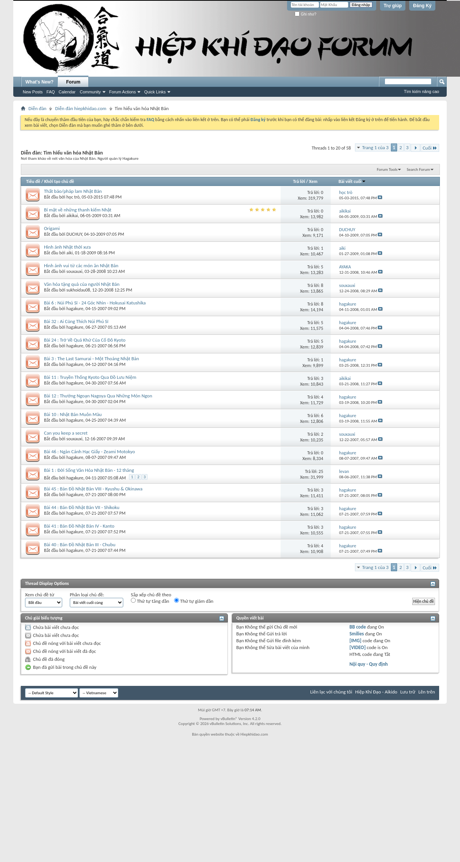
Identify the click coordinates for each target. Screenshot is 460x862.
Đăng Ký (422, 5)
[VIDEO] (357, 647)
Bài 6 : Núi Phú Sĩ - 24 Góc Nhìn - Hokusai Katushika (95, 303)
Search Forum (418, 169)
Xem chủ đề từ (39, 594)
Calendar (67, 92)
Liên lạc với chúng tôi (331, 692)
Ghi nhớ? (305, 14)
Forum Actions (122, 92)
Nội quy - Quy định (368, 664)
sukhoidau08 (78, 290)
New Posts (33, 92)
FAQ (51, 92)
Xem (313, 181)
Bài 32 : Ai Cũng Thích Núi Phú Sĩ (76, 321)
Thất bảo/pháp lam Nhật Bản (73, 191)
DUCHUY (74, 234)
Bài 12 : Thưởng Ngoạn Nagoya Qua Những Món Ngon (98, 396)
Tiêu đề (33, 181)
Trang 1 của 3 (375, 147)
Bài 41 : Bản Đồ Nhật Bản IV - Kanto (79, 526)
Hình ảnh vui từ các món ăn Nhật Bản (81, 265)
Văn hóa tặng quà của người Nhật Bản (81, 284)
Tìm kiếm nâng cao (421, 91)
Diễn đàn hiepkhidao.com (80, 108)
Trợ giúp (393, 5)
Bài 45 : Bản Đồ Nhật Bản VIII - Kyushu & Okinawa (93, 489)
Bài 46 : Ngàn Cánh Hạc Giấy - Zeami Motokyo (89, 451)
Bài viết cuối (352, 181)
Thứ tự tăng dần (150, 601)
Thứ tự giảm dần (194, 601)
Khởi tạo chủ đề (59, 181)
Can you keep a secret (66, 433)
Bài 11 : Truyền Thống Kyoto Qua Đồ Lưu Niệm (90, 377)
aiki (69, 252)
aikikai (72, 215)
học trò (73, 197)
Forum (73, 82)
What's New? (39, 82)
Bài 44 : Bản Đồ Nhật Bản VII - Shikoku (81, 507)
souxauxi (74, 271)
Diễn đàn (37, 108)
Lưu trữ (408, 692)
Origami (52, 228)
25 (321, 471)
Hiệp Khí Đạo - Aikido (376, 692)
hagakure (74, 308)
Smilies (356, 634)
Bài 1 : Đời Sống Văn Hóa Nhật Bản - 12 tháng (89, 470)
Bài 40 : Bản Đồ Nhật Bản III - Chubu (79, 544)
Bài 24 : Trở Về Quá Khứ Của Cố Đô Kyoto (85, 340)
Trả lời (299, 181)
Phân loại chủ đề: (87, 594)
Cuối (429, 148)
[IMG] (355, 640)
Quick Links (155, 92)
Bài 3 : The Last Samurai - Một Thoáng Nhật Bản (91, 358)
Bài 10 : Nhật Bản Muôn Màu (73, 414)
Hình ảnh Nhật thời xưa (67, 247)
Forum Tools (387, 169)
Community (90, 92)
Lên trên (426, 692)
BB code (357, 627)
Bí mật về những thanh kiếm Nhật (77, 210)
